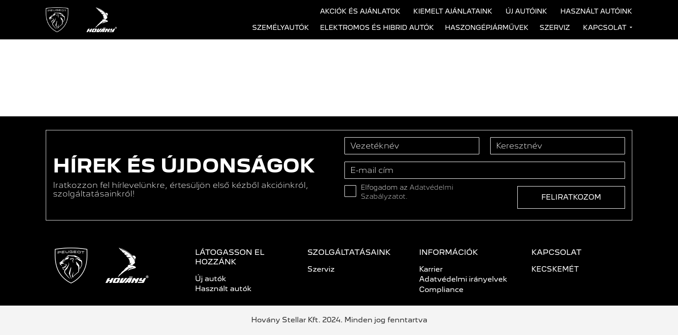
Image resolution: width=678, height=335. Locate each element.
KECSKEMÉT (555, 269)
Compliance (441, 289)
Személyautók (280, 28)
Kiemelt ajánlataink (452, 11)
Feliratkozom (571, 197)
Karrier (431, 269)
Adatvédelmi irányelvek (463, 279)
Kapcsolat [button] (605, 28)
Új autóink (526, 11)
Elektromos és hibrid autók (377, 28)
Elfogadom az (407, 192)
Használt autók (223, 288)
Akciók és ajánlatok (360, 11)
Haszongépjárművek (487, 28)
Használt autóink (596, 11)
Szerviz (555, 28)
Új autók (210, 278)
